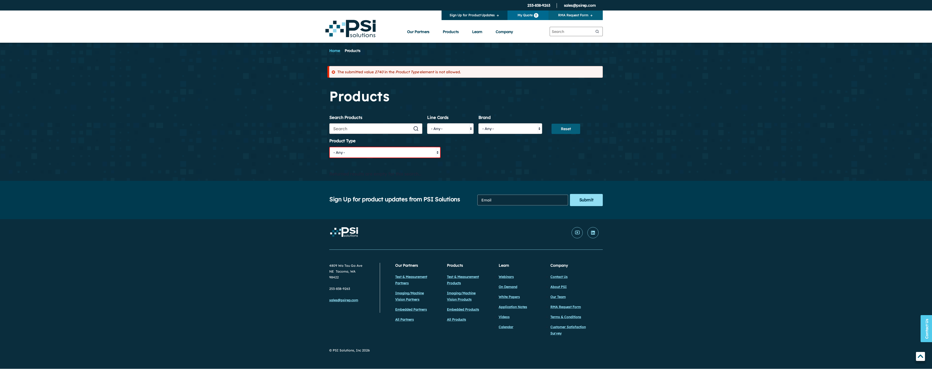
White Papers (509, 297)
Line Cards (438, 117)
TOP (920, 357)
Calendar (506, 327)
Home (334, 50)
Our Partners (418, 31)
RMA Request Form (573, 15)
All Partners (404, 319)
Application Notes (513, 307)
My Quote (527, 15)
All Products (456, 319)
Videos (504, 317)
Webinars (506, 277)
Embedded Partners (411, 309)
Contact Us (559, 277)
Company (504, 31)
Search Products (345, 117)
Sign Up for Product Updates (471, 15)
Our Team (558, 297)
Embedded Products (463, 309)
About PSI (558, 287)
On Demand (508, 287)
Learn (477, 31)
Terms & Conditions (565, 317)
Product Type (342, 141)
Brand (484, 117)
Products (451, 31)
